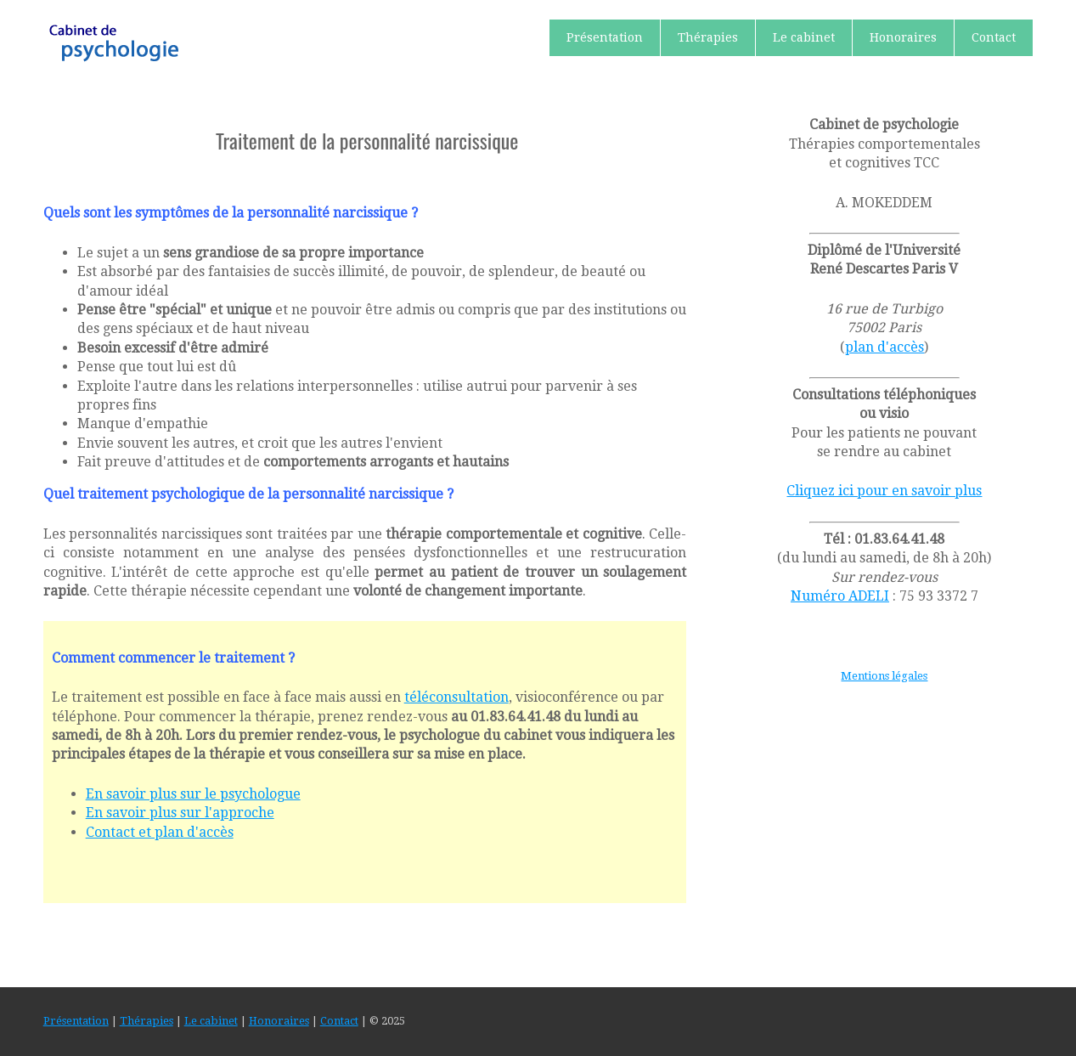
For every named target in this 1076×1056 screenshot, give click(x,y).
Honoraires (903, 37)
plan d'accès (884, 347)
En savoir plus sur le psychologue (193, 794)
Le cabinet (804, 37)
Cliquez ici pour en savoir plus (884, 491)
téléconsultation (456, 697)
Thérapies (708, 37)
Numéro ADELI (840, 596)
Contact (994, 37)
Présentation (604, 37)
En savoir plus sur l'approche (180, 813)
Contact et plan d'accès (160, 832)
